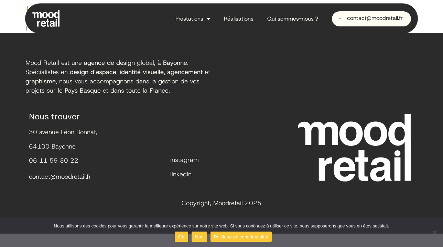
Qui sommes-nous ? (292, 18)
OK (181, 236)
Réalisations (238, 18)
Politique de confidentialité (241, 236)
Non (199, 236)
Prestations (192, 19)
